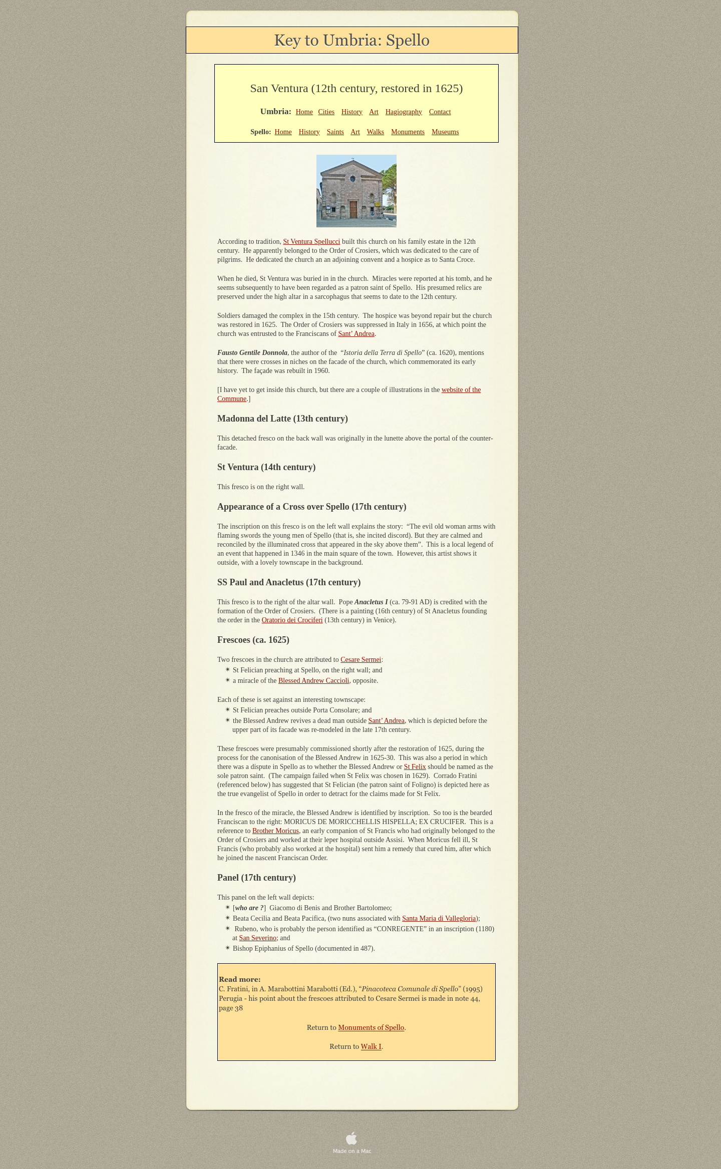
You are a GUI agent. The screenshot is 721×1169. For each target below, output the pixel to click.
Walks (376, 132)
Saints (335, 132)
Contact (440, 112)
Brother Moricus (275, 831)
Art (374, 112)
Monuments (408, 132)
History (352, 112)
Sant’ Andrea (356, 333)
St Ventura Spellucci (311, 241)
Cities (326, 112)
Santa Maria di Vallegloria (439, 918)
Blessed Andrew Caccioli (313, 680)
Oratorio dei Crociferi (292, 620)
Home (304, 112)
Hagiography (404, 112)
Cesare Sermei (360, 659)
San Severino (257, 938)
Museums (445, 132)
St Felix (415, 766)
